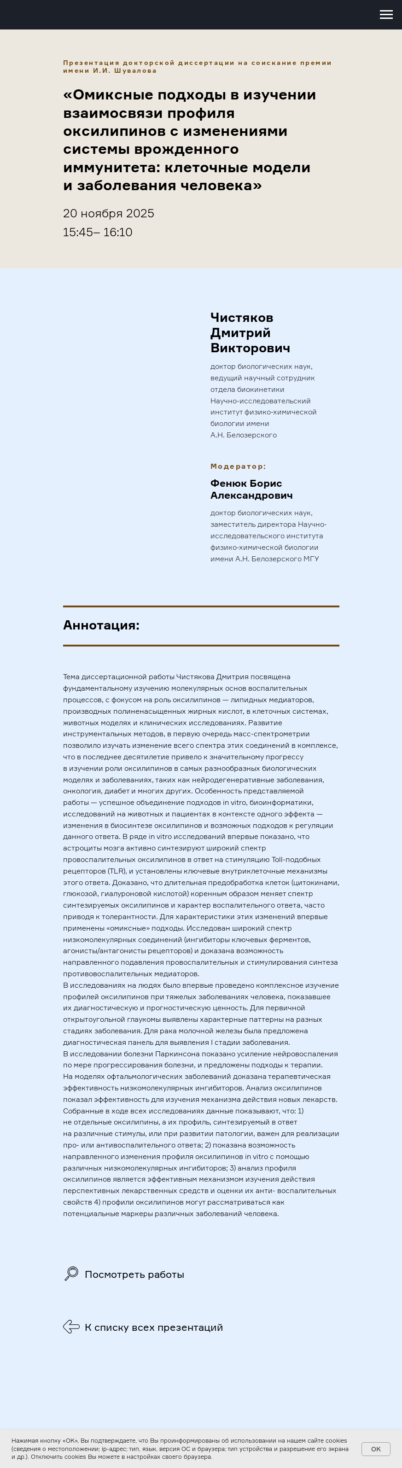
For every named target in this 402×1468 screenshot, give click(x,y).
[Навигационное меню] (386, 14)
